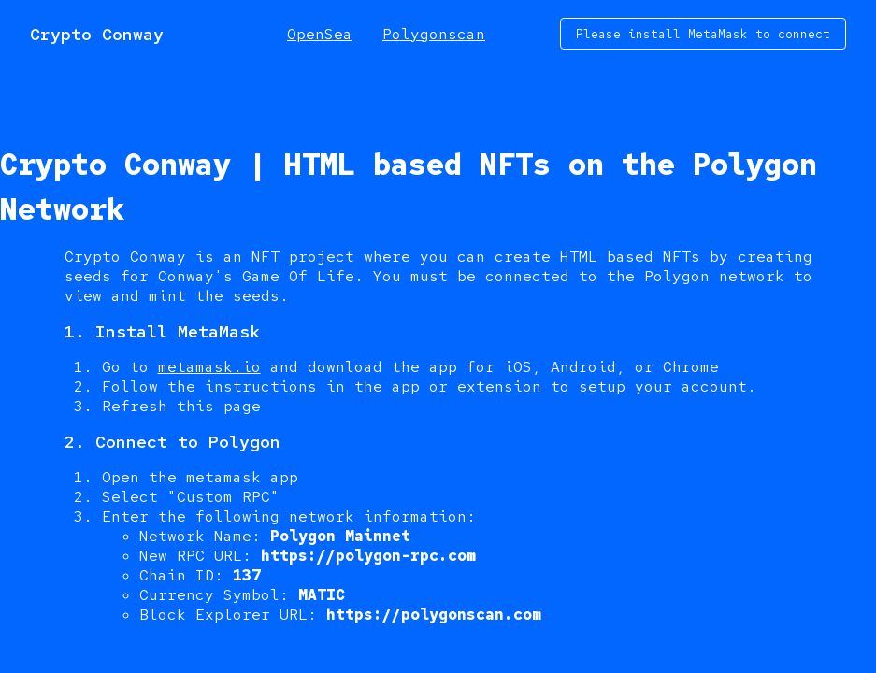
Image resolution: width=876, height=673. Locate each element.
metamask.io (209, 367)
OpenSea (319, 34)
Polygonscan (433, 34)
